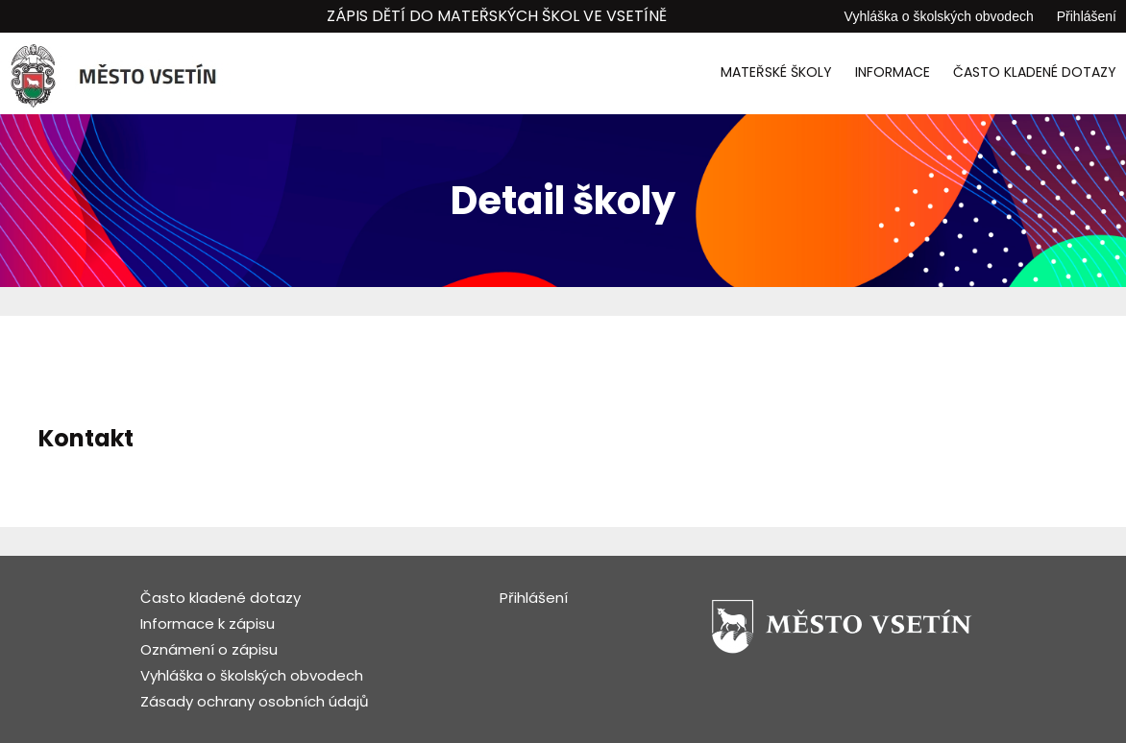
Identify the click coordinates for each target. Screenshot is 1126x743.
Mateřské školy (776, 72)
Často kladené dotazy (1034, 72)
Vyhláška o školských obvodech (939, 16)
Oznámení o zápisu (209, 649)
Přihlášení (1086, 16)
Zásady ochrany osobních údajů (254, 701)
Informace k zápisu (207, 623)
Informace (892, 72)
